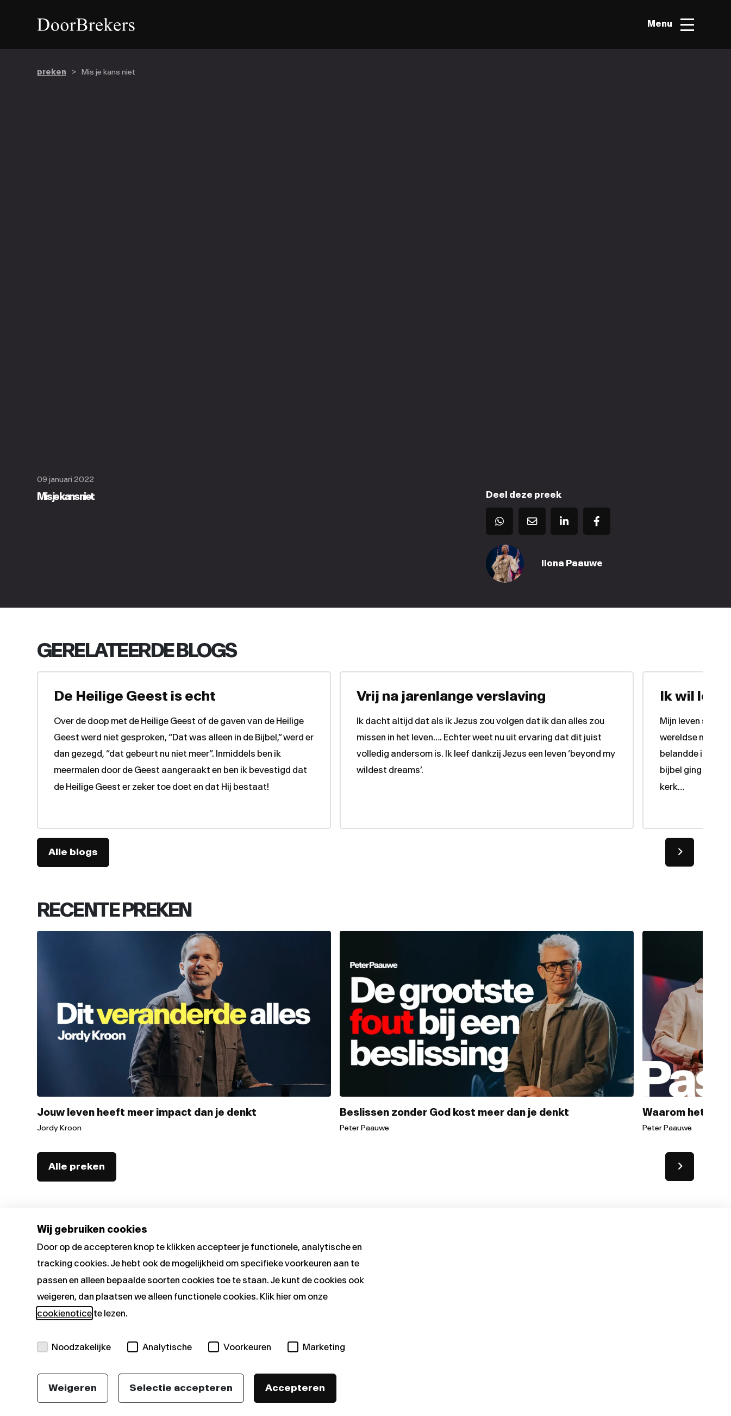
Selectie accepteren (181, 1387)
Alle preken (76, 1167)
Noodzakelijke (74, 1347)
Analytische (160, 1347)
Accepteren (295, 1387)
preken (51, 72)
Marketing (317, 1347)
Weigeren (72, 1387)
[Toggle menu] (670, 25)
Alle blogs (73, 853)
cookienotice (64, 1313)
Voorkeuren (240, 1347)
